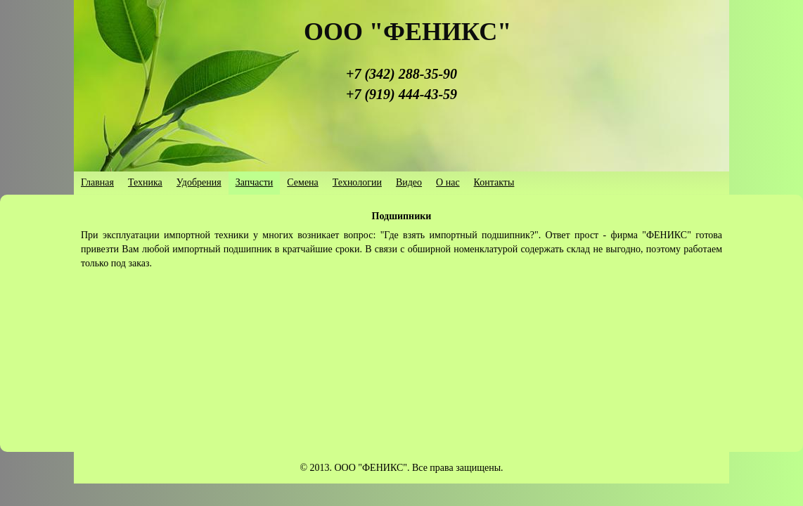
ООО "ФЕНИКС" (407, 32)
